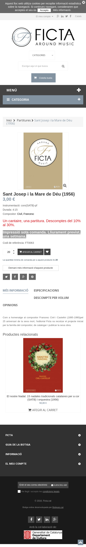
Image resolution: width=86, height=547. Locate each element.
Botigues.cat (57, 506)
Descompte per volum (51, 297)
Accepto (44, 10)
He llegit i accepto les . (40, 490)
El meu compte (16, 462)
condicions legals (51, 490)
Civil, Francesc (25, 213)
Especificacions (46, 290)
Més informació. (62, 10)
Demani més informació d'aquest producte (30, 267)
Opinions (10, 304)
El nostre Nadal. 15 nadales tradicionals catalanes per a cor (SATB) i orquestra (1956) (43, 397)
